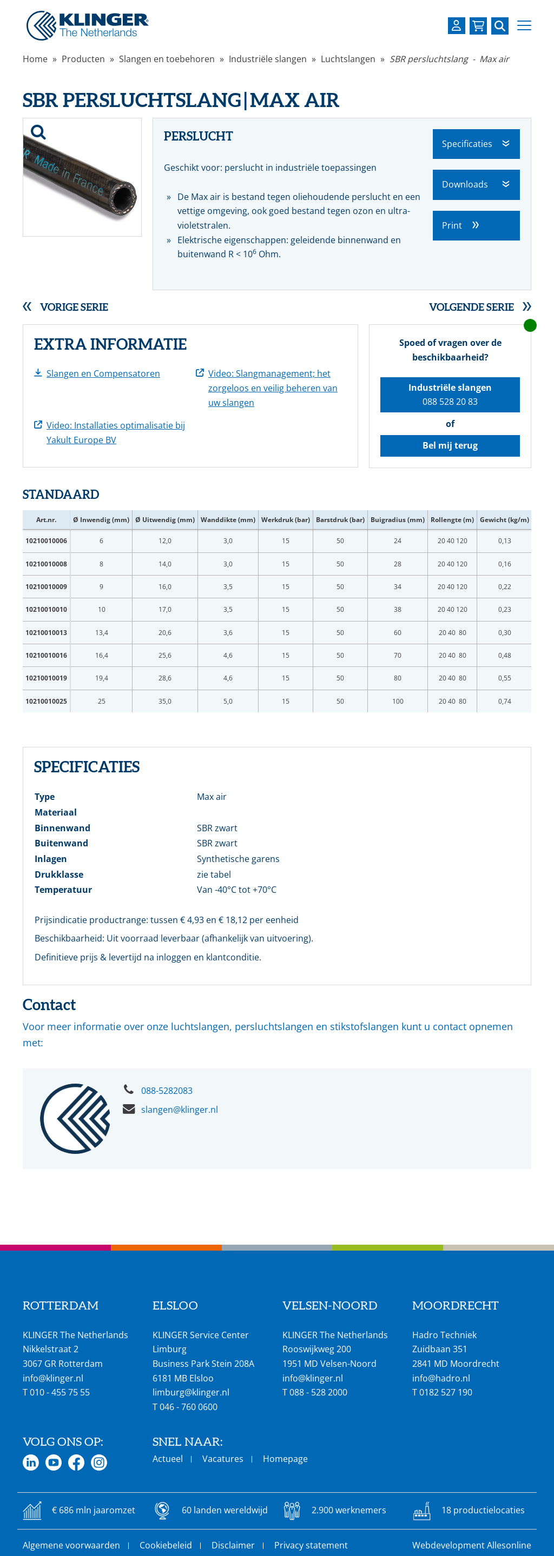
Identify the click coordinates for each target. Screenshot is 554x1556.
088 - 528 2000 (318, 1392)
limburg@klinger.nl (191, 1392)
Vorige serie (74, 307)
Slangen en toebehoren (167, 59)
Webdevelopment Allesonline (471, 1545)
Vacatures (222, 1458)
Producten (83, 59)
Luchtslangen (348, 59)
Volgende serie (471, 307)
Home (35, 59)
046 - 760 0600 (188, 1406)
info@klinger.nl (53, 1378)
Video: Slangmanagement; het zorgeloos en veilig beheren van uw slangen (273, 388)
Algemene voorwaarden (71, 1545)
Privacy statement (311, 1545)
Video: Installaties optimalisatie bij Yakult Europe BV (116, 432)
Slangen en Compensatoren (103, 373)
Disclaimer (233, 1545)
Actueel (168, 1458)
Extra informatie (110, 344)
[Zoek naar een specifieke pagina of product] (500, 26)
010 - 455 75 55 (60, 1392)
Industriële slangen (268, 59)
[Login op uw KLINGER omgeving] (456, 25)
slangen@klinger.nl (179, 1109)
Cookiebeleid (166, 1545)
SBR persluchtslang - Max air (449, 59)
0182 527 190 (445, 1392)
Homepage (285, 1458)
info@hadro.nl (441, 1378)
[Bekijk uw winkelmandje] (478, 26)
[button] (524, 26)
